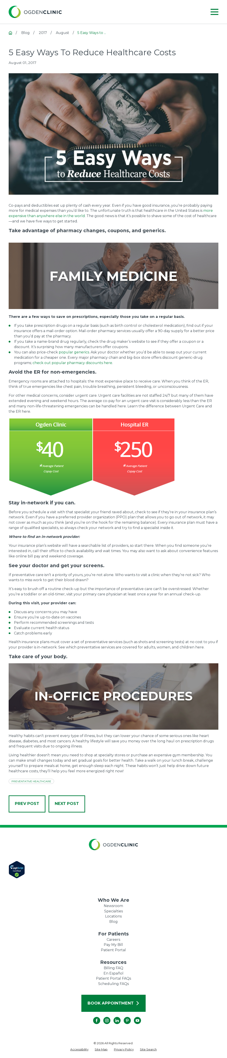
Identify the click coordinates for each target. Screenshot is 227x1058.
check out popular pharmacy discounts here (72, 363)
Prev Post (27, 803)
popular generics (74, 352)
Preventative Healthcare (31, 781)
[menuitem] (79, 1049)
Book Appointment (114, 1003)
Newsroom (113, 906)
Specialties (113, 911)
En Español (113, 973)
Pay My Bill (113, 945)
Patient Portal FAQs (113, 978)
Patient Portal (113, 950)
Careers (113, 939)
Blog (113, 921)
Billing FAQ (113, 968)
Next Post (67, 803)
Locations (113, 916)
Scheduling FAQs (113, 984)
